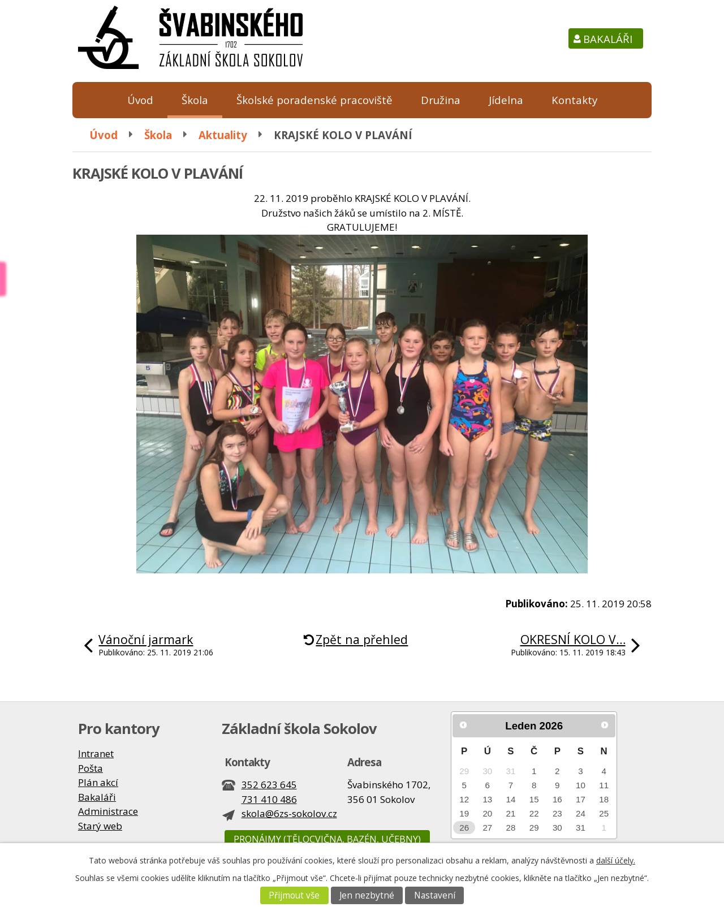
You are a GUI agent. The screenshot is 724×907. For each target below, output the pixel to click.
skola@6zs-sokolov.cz (289, 813)
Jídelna (506, 100)
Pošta (90, 768)
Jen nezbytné (366, 895)
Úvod (140, 100)
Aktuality (223, 135)
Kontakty (574, 100)
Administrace (108, 811)
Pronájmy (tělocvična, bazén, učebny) (327, 839)
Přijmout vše (294, 895)
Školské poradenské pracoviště (314, 100)
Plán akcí (98, 782)
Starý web (100, 825)
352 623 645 (269, 784)
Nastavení (434, 895)
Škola (195, 100)
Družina (440, 100)
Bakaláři (607, 39)
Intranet (96, 753)
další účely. (615, 860)
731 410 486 (269, 799)
